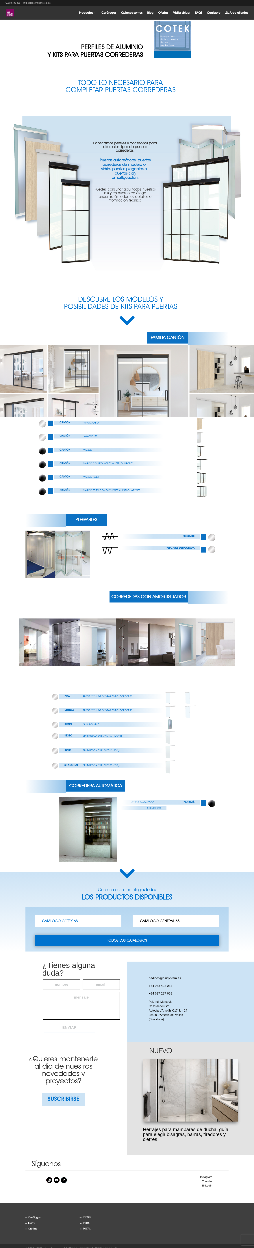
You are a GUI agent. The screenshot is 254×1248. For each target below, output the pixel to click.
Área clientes (236, 12)
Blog (150, 13)
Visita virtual (181, 13)
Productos (86, 13)
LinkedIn (207, 1185)
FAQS (198, 13)
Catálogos (108, 13)
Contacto (213, 13)
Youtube (207, 1181)
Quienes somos (131, 13)
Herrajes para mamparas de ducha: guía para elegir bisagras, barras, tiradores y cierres (185, 1134)
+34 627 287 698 (160, 993)
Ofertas (163, 13)
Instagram (206, 1177)
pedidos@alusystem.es (165, 978)
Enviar (69, 1027)
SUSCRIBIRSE (63, 1099)
